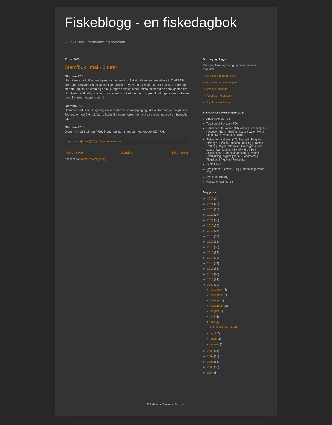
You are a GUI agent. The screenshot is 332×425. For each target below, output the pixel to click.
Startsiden (127, 152)
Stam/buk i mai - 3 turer (91, 67)
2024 (210, 204)
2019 (210, 230)
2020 (210, 225)
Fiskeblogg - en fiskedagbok (151, 22)
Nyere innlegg (74, 152)
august (214, 311)
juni (213, 316)
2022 (210, 214)
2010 (210, 279)
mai (213, 322)
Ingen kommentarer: (111, 141)
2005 (210, 367)
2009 (210, 284)
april (213, 333)
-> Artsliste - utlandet (215, 89)
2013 (210, 263)
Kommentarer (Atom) (93, 159)
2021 (210, 220)
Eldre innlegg (180, 152)
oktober (215, 300)
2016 (210, 247)
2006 (210, 361)
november (217, 295)
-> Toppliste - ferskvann (217, 95)
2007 (210, 356)
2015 (210, 252)
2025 (210, 198)
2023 (210, 209)
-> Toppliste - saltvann (216, 102)
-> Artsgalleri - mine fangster (220, 82)
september (217, 305)
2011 (210, 274)
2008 (210, 351)
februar (215, 344)
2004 (210, 372)
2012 (210, 268)
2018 (210, 236)
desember (217, 289)
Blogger (179, 404)
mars (213, 338)
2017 (210, 241)
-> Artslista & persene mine (219, 75)
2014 (210, 257)
